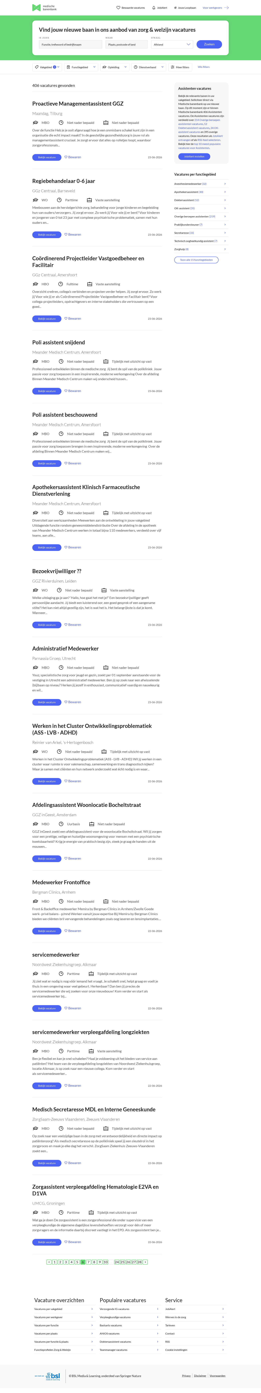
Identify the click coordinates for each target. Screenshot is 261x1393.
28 (139, 1262)
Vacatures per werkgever (48, 1317)
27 (134, 1262)
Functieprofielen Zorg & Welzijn (52, 1349)
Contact (170, 1333)
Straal (156, 38)
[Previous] (49, 1262)
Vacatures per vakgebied (48, 1308)
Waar (109, 38)
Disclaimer (200, 1375)
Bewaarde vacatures (131, 7)
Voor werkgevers (212, 7)
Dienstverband (144, 67)
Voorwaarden (217, 1375)
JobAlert (159, 7)
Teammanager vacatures (113, 1349)
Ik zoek (44, 38)
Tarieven (170, 1325)
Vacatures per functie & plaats (51, 1341)
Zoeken (209, 44)
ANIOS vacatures (110, 1333)
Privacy (186, 1375)
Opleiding (110, 67)
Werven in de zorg (175, 1317)
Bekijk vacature (47, 157)
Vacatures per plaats (46, 1333)
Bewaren (74, 157)
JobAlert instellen (194, 156)
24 (117, 1262)
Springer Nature (130, 1376)
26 (128, 1262)
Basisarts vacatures (111, 1325)
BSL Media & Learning (86, 1376)
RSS (167, 1341)
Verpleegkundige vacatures (115, 1317)
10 (106, 1262)
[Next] (145, 1262)
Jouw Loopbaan (185, 7)
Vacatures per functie (46, 1325)
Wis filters (204, 66)
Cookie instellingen (176, 1349)
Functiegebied (77, 67)
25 (123, 1262)
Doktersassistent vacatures (115, 1341)
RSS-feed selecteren (209, 139)
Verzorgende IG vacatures (114, 1308)
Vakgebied (45, 67)
